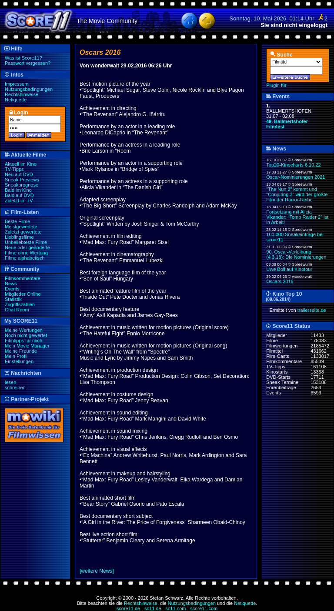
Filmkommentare (22, 278)
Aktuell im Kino (21, 164)
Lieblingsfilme (19, 237)
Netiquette (16, 99)
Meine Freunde (21, 351)
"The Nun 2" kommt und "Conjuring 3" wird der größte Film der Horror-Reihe (296, 194)
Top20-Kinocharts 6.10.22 (293, 164)
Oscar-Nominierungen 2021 (295, 177)
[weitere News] (97, 571)
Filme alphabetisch (25, 257)
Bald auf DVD (19, 195)
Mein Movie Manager (27, 345)
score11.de (128, 608)
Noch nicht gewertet (26, 335)
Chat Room (17, 309)
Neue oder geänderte (27, 247)
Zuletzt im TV (19, 200)
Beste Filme (17, 221)
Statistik (13, 299)
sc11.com (175, 608)
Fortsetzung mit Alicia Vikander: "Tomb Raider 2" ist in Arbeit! (297, 217)
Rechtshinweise (21, 94)
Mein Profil (16, 356)
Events (12, 288)
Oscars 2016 (279, 281)
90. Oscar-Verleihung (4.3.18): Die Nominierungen (296, 254)
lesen (10, 382)
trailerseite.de (311, 310)
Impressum (16, 84)
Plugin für (276, 85)
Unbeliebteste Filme (26, 242)
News (11, 283)
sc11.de (152, 608)
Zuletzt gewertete (23, 231)
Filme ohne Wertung (26, 252)
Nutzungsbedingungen (29, 89)
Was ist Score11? (23, 57)
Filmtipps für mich (23, 340)
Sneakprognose (21, 184)
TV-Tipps (14, 169)
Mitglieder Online (23, 294)
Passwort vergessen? (27, 63)
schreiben (15, 387)
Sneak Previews (22, 179)
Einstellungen (19, 361)
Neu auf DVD (19, 174)
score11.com (203, 608)
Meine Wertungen (24, 330)
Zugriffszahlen (20, 304)
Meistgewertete (21, 226)
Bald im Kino (18, 190)
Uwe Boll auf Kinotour (289, 269)
